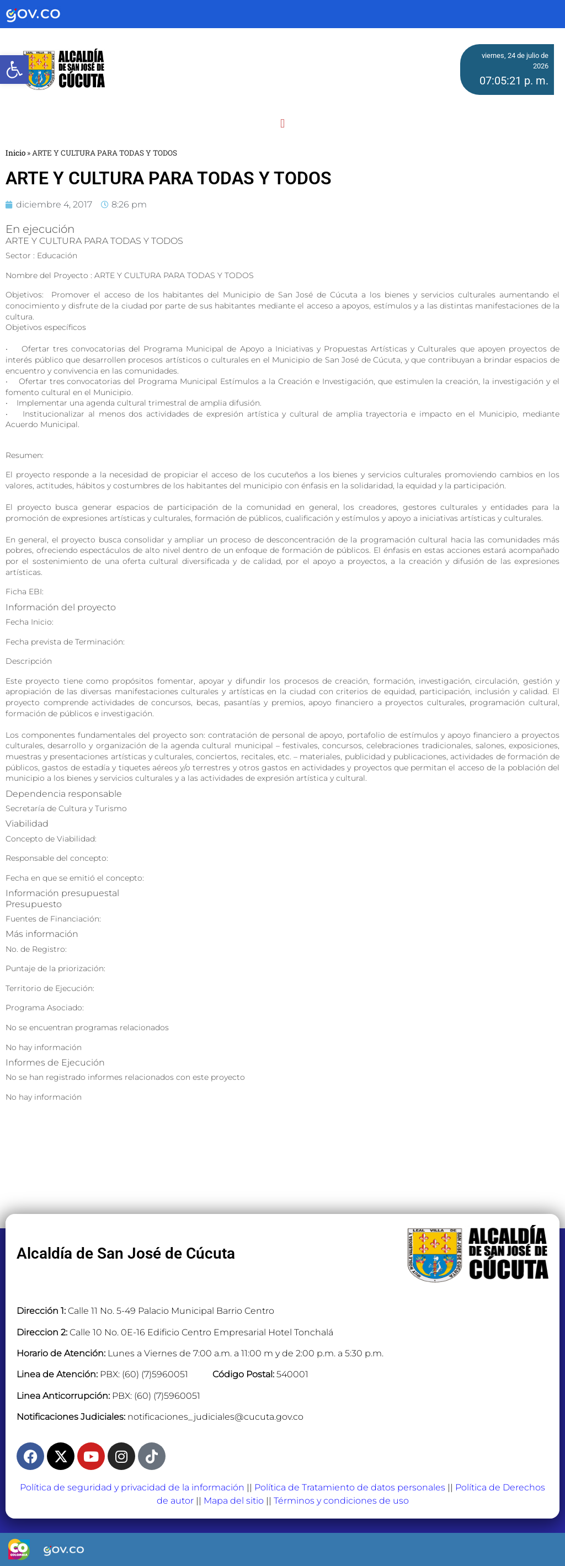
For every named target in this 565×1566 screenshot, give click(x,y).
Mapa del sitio (234, 1500)
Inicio (15, 153)
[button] (282, 123)
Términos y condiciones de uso (341, 1500)
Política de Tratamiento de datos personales (349, 1487)
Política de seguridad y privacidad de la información (132, 1487)
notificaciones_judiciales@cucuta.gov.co (215, 1416)
